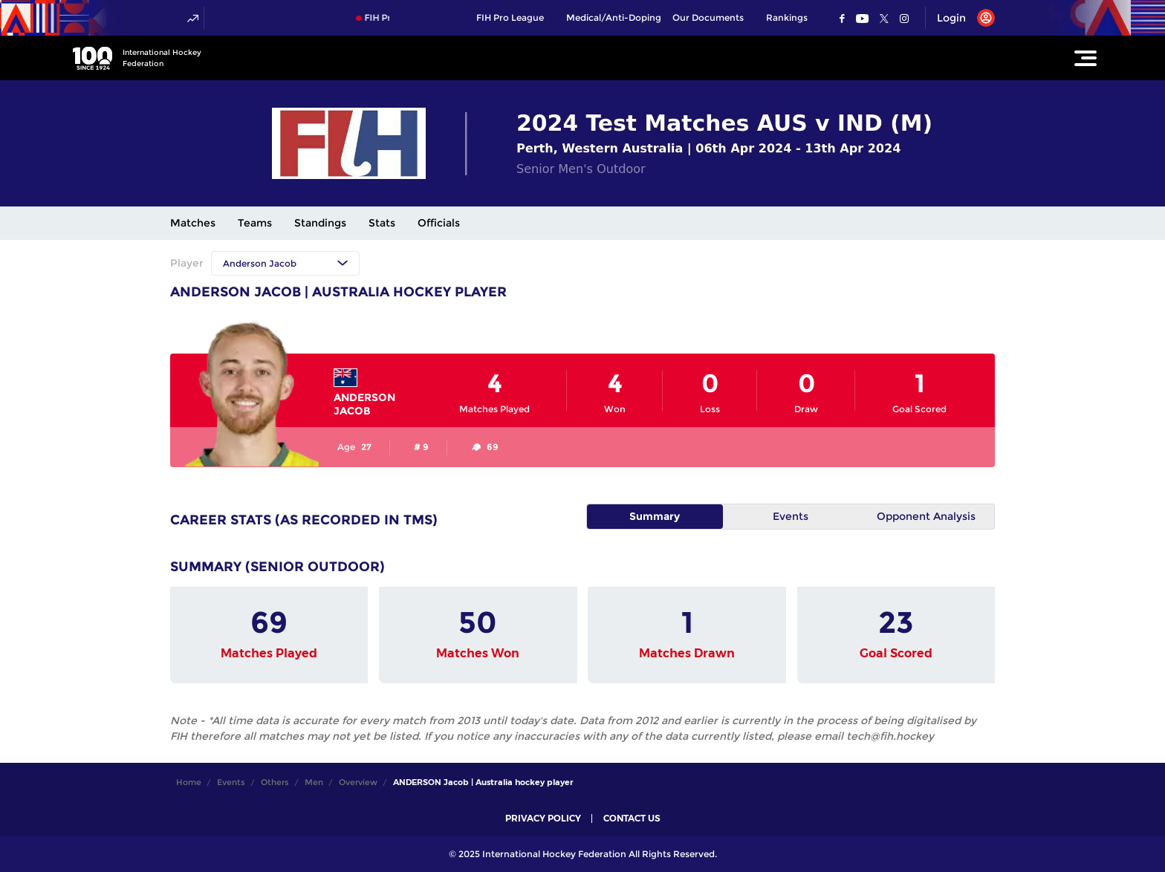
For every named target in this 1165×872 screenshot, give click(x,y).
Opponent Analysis (926, 516)
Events (790, 516)
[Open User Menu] (960, 18)
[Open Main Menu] (1085, 58)
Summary (654, 516)
